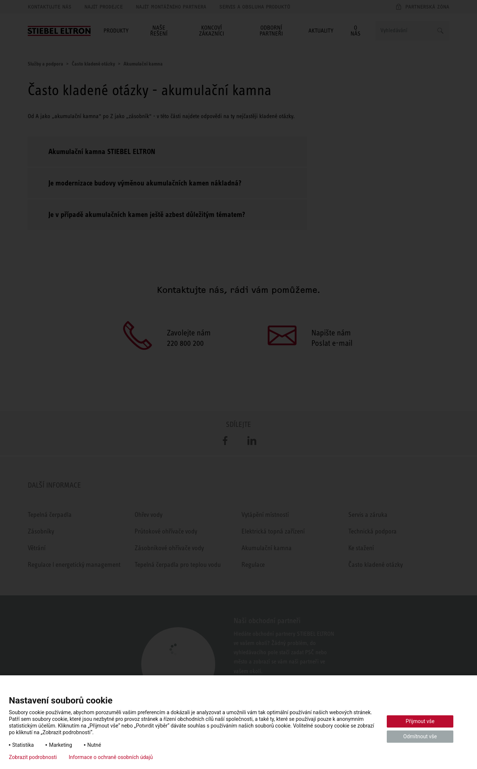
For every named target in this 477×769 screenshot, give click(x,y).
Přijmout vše (420, 721)
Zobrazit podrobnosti (33, 757)
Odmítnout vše (420, 736)
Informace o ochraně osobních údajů (111, 757)
